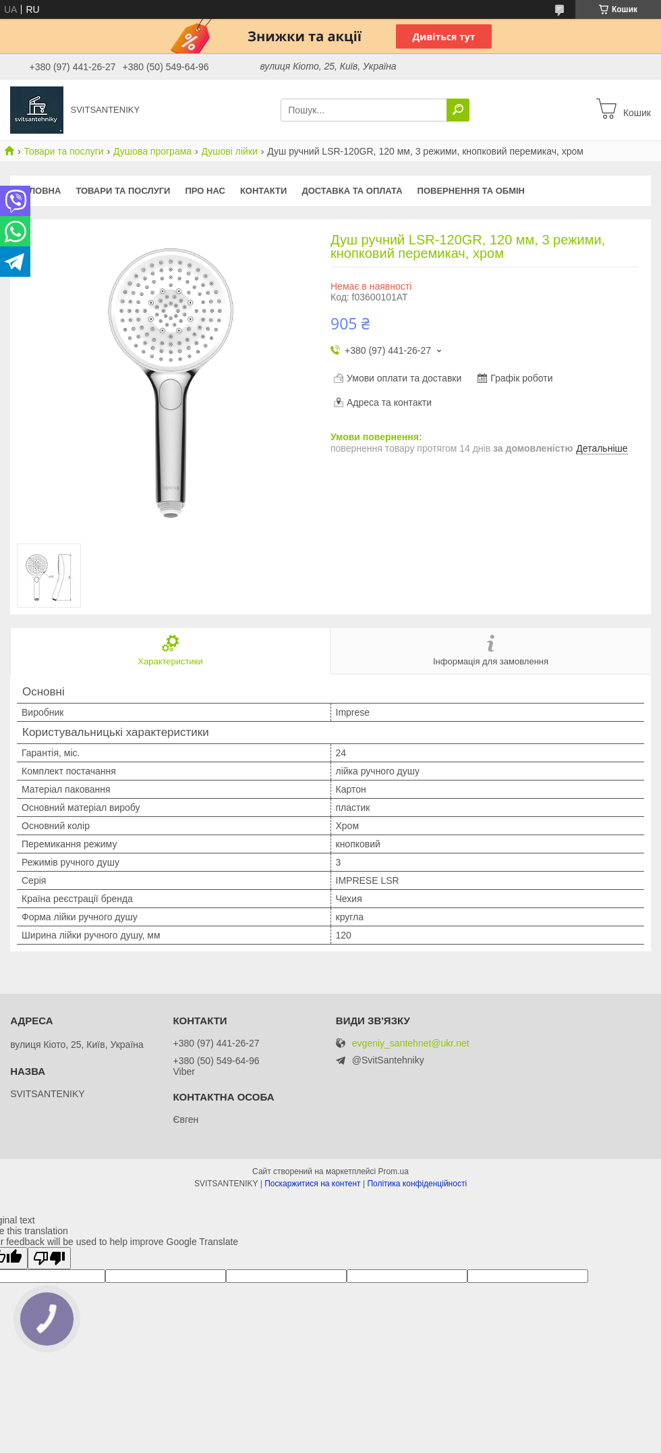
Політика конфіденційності (417, 1183)
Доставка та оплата (351, 191)
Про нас (205, 191)
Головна (39, 191)
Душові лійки (230, 151)
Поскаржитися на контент (312, 1183)
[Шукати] (458, 110)
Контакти (263, 191)
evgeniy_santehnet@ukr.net (410, 1043)
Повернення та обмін (471, 191)
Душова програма (152, 151)
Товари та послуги (63, 151)
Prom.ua (393, 1171)
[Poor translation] (49, 1258)
